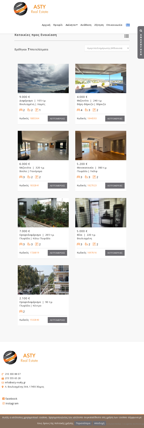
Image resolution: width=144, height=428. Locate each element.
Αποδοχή (99, 423)
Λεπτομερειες (57, 118)
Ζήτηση (99, 24)
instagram (10, 403)
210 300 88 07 (13, 373)
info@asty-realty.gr (15, 382)
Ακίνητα (72, 24)
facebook (9, 398)
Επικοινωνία (114, 24)
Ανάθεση (85, 24)
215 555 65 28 (13, 378)
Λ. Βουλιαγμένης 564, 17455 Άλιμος (24, 386)
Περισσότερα (83, 423)
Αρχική (46, 24)
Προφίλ (58, 24)
